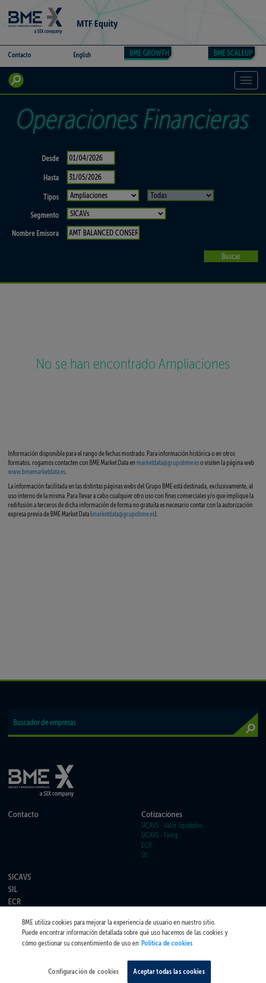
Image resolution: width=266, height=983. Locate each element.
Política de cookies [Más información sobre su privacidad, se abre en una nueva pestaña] (167, 947)
